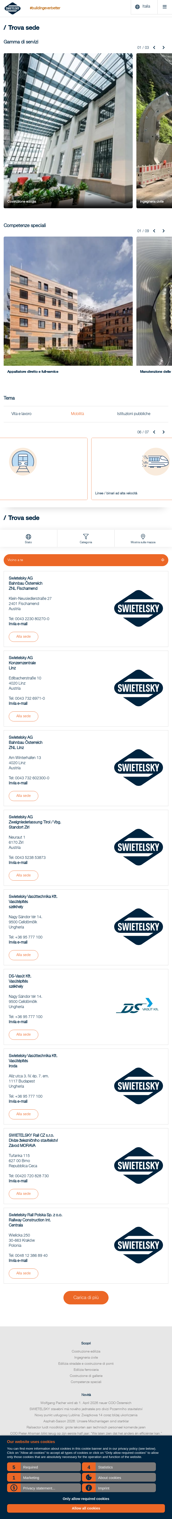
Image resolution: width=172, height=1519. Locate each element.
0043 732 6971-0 (30, 597)
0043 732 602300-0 (32, 676)
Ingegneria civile (86, 1256)
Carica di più (86, 1196)
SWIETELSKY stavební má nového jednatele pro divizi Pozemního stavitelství (86, 1307)
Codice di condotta (86, 1377)
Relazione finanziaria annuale (86, 1365)
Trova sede (86, 1359)
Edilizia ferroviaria (86, 1268)
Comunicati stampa (86, 1395)
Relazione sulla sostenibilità (86, 1371)
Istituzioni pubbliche (133, 312)
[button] (44, 1466)
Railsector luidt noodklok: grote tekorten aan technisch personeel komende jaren (86, 1326)
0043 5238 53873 (30, 756)
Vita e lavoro (21, 312)
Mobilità (77, 312)
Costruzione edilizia (86, 1249)
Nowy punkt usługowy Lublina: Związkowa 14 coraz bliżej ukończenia (86, 1313)
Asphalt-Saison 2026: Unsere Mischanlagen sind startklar (86, 1319)
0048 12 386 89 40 (31, 1154)
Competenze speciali (86, 1280)
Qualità (86, 1383)
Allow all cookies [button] (86, 1508)
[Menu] (163, 8)
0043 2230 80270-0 (32, 517)
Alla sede (23, 535)
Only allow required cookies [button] (86, 1499)
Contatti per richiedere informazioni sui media (86, 1389)
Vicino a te (16, 458)
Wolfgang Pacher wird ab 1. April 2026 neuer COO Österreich (86, 1301)
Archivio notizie (86, 1353)
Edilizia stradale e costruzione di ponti (86, 1262)
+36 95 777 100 (28, 836)
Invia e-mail (18, 522)
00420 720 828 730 (32, 1074)
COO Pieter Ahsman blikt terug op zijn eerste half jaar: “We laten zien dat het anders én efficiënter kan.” (86, 1332)
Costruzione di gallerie (86, 1274)
